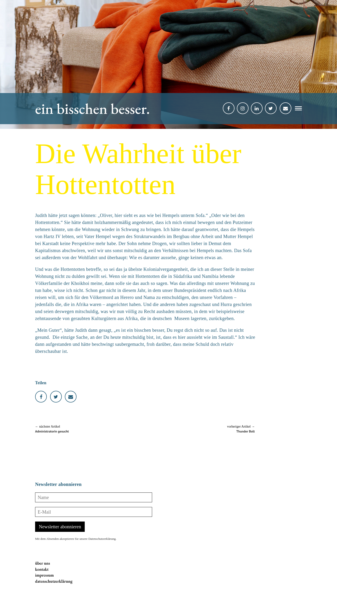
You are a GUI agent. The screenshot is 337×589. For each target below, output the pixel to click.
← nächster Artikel (47, 426)
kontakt (42, 569)
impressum (44, 575)
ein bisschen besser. (92, 108)
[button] (296, 109)
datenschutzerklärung (54, 581)
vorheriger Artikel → (241, 426)
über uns (42, 563)
